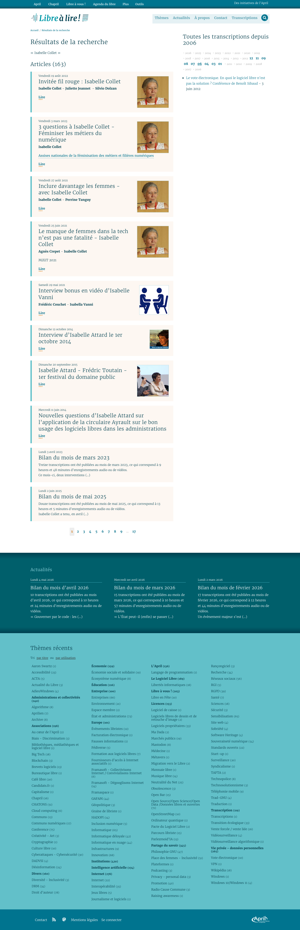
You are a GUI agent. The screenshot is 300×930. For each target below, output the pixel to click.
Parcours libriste (166, 833)
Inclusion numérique (109, 824)
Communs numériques (51, 823)
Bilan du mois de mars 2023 (74, 457)
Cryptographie (44, 842)
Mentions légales (84, 920)
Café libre (42, 779)
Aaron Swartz (44, 666)
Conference (43, 829)
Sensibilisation (225, 716)
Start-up (219, 754)
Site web (219, 722)
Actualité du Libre (47, 685)
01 (220, 64)
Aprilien (40, 713)
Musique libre (164, 776)
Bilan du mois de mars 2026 (145, 588)
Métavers (160, 757)
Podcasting (161, 870)
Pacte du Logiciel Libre (170, 827)
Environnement (105, 704)
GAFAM (100, 799)
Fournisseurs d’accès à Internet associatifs (114, 761)
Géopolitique (103, 805)
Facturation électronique (111, 735)
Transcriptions (244, 17)
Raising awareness (167, 896)
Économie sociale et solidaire (116, 672)
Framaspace (102, 792)
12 (251, 58)
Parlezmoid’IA (164, 839)
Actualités (180, 17)
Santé (217, 697)
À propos (201, 17)
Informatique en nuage (111, 842)
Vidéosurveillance (226, 835)
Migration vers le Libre (170, 763)
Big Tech (41, 754)
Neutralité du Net (167, 782)
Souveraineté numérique (232, 741)
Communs (42, 817)
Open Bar (161, 795)
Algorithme (42, 707)
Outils (135, 4)
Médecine (160, 751)
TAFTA (218, 773)
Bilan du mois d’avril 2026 (59, 588)
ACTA (38, 679)
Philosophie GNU (167, 852)
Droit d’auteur (45, 892)
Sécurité (219, 710)
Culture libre (44, 848)
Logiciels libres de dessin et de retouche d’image (174, 718)
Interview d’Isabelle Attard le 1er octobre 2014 (80, 338)
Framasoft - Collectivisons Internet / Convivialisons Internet (116, 773)
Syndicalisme (223, 766)
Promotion (162, 883)
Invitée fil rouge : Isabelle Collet (80, 81)
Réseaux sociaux (226, 679)
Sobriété (219, 729)
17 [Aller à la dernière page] (134, 532)
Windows (220, 876)
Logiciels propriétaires (171, 726)
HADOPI (100, 817)
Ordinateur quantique (169, 820)
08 (186, 64)
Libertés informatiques (171, 685)
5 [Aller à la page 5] (96, 532)
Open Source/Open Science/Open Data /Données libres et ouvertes (175, 804)
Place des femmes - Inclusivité (177, 858)
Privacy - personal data (171, 877)
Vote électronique (227, 858)
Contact (220, 17)
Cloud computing (47, 811)
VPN (216, 864)
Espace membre (105, 710)
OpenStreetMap (165, 814)
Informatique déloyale (111, 836)
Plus (122, 4)
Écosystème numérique (111, 679)
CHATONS (42, 804)
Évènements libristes (109, 729)
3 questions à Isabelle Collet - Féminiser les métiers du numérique (77, 133)
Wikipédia (221, 870)
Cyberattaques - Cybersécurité (57, 855)
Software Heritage (227, 735)
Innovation (102, 855)
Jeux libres (101, 893)
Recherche (222, 672)
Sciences (220, 704)
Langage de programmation (174, 672)
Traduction (221, 804)
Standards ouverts (227, 748)
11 (257, 58)
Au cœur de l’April (48, 732)
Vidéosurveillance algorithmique (237, 842)
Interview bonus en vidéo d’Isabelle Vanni (84, 294)
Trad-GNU (221, 798)
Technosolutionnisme (229, 785)
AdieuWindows (45, 691)
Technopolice (223, 779)
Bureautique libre (47, 773)
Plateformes (162, 864)
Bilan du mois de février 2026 (230, 588)
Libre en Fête (163, 697)
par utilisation (65, 658)
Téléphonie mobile (227, 791)
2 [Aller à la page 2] (78, 532)
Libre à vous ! (73, 4)
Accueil (34, 30)
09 (263, 58)
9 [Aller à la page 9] (121, 532)
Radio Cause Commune (170, 889)
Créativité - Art (45, 836)
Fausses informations (109, 741)
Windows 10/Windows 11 (231, 883)
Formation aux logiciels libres (115, 754)
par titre (42, 658)
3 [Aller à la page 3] (84, 532)
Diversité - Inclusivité (50, 880)
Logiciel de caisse (166, 710)
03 (214, 64)
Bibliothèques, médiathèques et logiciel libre (55, 746)
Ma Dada (160, 732)
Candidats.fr (43, 786)
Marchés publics (166, 738)
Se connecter (111, 920)
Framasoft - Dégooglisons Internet (117, 784)
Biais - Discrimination (50, 738)
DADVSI (40, 861)
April (36, 4)
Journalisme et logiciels (111, 899)
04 (207, 64)
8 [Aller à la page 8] (115, 532)
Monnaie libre (163, 770)
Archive (40, 720)
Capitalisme (42, 792)
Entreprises (103, 697)
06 (199, 64)
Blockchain (42, 761)
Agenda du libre (101, 4)
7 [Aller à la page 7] (109, 532)
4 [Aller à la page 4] (90, 532)
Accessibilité (44, 672)
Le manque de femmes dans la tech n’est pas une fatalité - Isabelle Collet (83, 238)
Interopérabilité (106, 886)
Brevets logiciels (47, 767)
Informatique (104, 830)
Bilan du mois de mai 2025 (72, 496)
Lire (42, 97)
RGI (216, 685)
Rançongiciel (223, 666)
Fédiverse (100, 748)
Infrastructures (105, 849)
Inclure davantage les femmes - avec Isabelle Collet (79, 189)
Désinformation (46, 867)
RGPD (218, 691)
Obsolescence (163, 788)
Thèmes (161, 17)
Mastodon (161, 745)
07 (193, 64)
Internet (100, 880)
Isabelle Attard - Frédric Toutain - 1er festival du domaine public (83, 373)
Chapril (40, 798)
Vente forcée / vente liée (232, 829)
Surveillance (223, 760)
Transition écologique (230, 823)
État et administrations (111, 716)
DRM (38, 886)
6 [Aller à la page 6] (103, 532)
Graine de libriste (106, 811)
